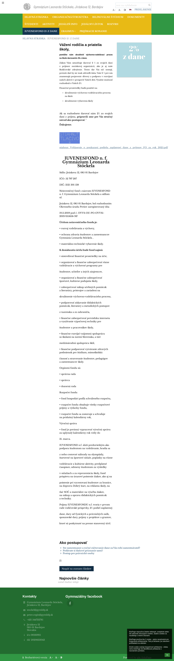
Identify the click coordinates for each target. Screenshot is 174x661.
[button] (130, 9)
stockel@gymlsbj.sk (37, 610)
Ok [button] (167, 655)
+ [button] (114, 10)
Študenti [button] (31, 24)
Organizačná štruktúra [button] (70, 17)
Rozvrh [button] (112, 24)
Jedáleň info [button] (68, 24)
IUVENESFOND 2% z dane (63, 38)
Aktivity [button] (48, 24)
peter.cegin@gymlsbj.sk (40, 614)
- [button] (119, 10)
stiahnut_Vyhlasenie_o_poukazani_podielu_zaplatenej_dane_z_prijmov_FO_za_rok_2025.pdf (113, 147)
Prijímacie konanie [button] (93, 31)
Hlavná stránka (34, 38)
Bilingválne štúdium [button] (107, 17)
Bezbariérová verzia (35, 657)
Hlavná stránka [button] (36, 17)
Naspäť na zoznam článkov (76, 568)
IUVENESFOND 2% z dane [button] (41, 31)
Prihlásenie (143, 9)
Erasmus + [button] (68, 31)
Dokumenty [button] (136, 17)
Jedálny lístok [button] (92, 24)
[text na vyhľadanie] (133, 5)
